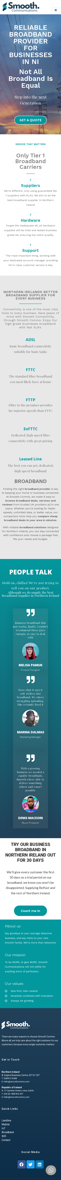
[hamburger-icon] (55, 10)
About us (12, 926)
